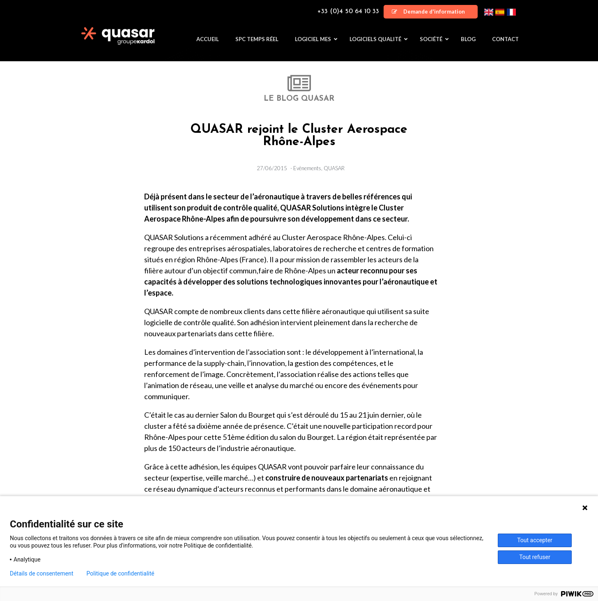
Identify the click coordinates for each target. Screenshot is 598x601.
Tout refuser (534, 557)
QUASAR (334, 168)
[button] (431, 11)
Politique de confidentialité (120, 573)
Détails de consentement (42, 573)
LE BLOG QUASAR (299, 99)
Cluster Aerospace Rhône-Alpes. (334, 237)
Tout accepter (534, 540)
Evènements (307, 168)
